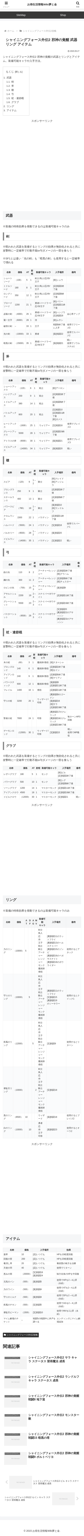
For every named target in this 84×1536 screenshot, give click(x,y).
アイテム (12, 110)
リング (10, 106)
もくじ (10, 71)
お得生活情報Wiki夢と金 (42, 4)
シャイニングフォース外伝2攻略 (21, 1335)
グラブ (15, 102)
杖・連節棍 (17, 98)
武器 (9, 77)
